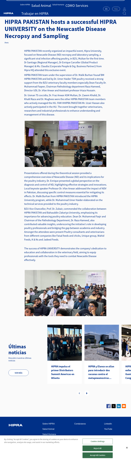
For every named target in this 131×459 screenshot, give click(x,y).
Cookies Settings (98, 443)
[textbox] (110, 9)
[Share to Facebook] (108, 406)
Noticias (31, 13)
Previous (79, 393)
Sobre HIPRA (28, 8)
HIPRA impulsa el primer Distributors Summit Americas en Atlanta (62, 372)
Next (86, 393)
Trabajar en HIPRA (80, 8)
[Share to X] (114, 406)
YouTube (108, 429)
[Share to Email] (124, 406)
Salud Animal (40, 8)
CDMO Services (66, 8)
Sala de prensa (106, 2)
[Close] (127, 450)
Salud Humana (52, 8)
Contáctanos (121, 2)
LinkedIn (108, 424)
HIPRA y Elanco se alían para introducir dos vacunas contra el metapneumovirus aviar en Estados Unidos (101, 372)
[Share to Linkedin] (119, 406)
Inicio (9, 13)
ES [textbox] (100, 9)
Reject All (98, 450)
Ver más (18, 373)
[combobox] (100, 9)
